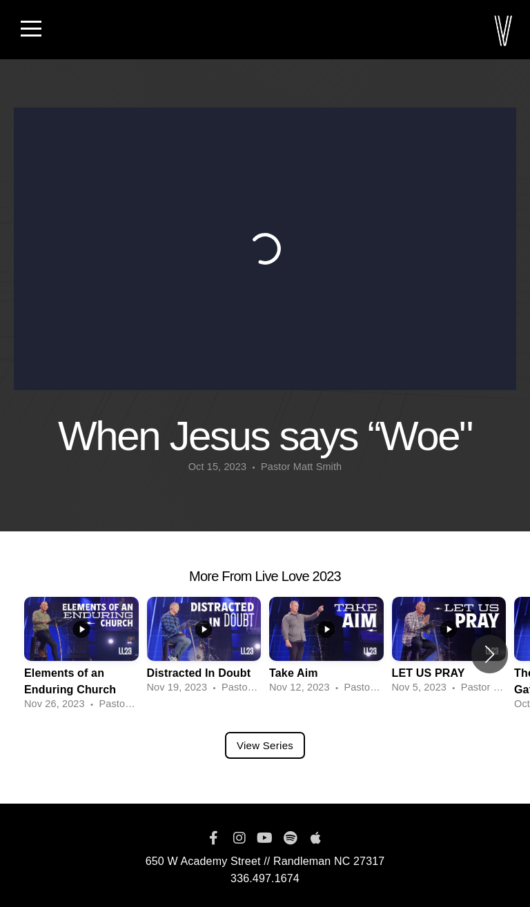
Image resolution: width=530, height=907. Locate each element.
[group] (81, 654)
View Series (265, 745)
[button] (489, 654)
